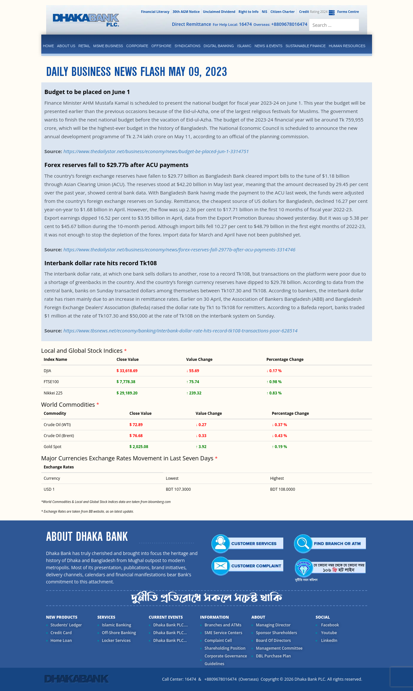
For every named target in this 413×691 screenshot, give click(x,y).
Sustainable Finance (306, 46)
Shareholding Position (225, 648)
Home (48, 46)
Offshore (161, 46)
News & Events (268, 46)
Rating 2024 (312, 11)
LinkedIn (328, 640)
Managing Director (273, 625)
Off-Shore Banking (119, 632)
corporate (137, 46)
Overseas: (280, 24)
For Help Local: (232, 24)
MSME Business (108, 46)
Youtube (328, 632)
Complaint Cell (218, 640)
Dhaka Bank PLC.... (170, 625)
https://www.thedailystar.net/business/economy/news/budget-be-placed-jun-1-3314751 (156, 151)
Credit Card (61, 632)
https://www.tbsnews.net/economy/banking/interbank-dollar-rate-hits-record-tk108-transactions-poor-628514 (180, 330)
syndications (187, 46)
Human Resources (347, 46)
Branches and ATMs (223, 625)
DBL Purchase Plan (273, 656)
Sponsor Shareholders (276, 632)
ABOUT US (66, 46)
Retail (84, 46)
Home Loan (61, 640)
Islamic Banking (116, 625)
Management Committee (279, 648)
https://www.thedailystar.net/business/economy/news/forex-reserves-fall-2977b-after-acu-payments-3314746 (179, 249)
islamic (244, 46)
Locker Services (116, 640)
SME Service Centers (223, 632)
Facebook (329, 625)
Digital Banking (219, 46)
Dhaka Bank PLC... (170, 632)
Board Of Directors (273, 640)
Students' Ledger (66, 625)
